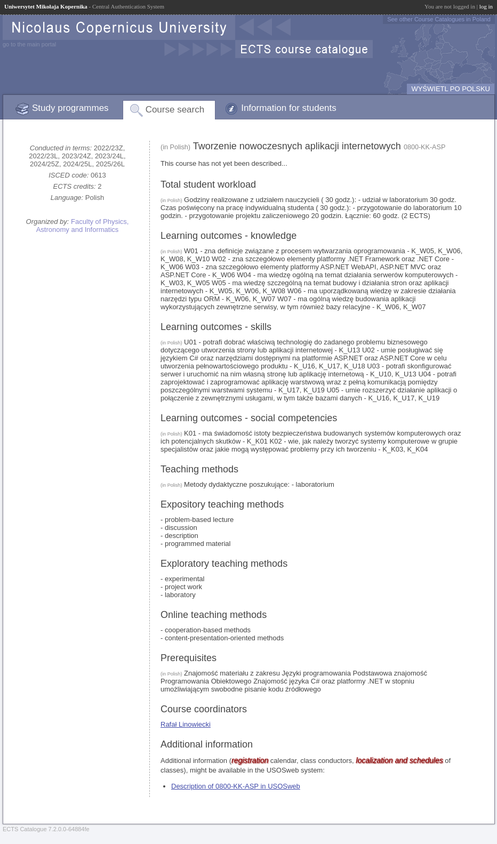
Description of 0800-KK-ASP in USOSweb (235, 786)
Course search (175, 110)
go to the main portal (29, 44)
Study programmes (70, 108)
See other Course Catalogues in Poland (439, 19)
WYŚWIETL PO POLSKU (450, 89)
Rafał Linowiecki (186, 724)
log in (486, 6)
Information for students (288, 108)
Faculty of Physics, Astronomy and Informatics (82, 226)
